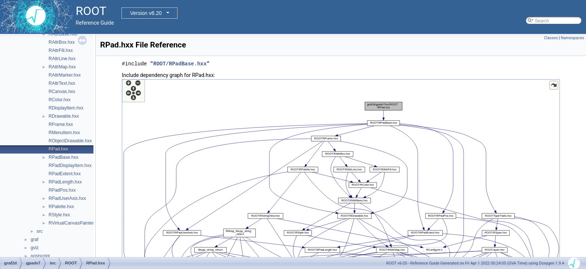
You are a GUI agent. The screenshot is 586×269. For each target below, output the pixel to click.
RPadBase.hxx (63, 157)
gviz (34, 247)
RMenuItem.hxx (64, 132)
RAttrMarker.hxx (65, 75)
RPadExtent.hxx (65, 173)
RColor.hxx (60, 99)
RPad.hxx (58, 149)
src (40, 231)
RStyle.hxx (59, 214)
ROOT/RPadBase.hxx (180, 63)
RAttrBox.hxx (62, 42)
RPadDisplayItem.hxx (70, 165)
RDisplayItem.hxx (66, 108)
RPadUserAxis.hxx (67, 198)
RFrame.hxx (61, 124)
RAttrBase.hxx (63, 34)
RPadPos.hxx (62, 190)
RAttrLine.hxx (62, 58)
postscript (40, 256)
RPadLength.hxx (65, 182)
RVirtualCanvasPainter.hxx (75, 223)
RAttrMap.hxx (62, 66)
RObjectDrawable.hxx (70, 140)
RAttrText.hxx (62, 83)
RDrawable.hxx (64, 116)
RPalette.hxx (61, 206)
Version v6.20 (146, 13)
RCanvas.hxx (62, 91)
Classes (551, 37)
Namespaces (572, 37)
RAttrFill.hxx (61, 50)
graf (34, 239)
